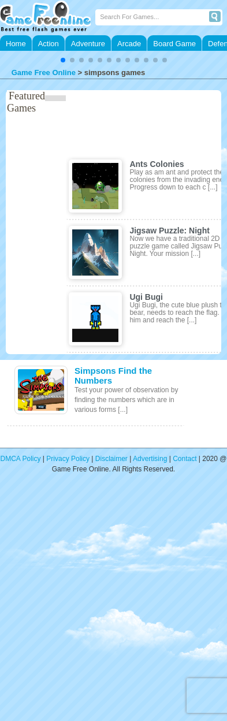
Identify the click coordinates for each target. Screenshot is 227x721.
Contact (184, 459)
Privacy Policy (68, 459)
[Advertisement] (108, 604)
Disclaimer (111, 459)
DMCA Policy (21, 459)
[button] (63, 60)
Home (16, 43)
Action (48, 43)
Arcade (129, 43)
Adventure (88, 43)
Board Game (174, 43)
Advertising (150, 459)
